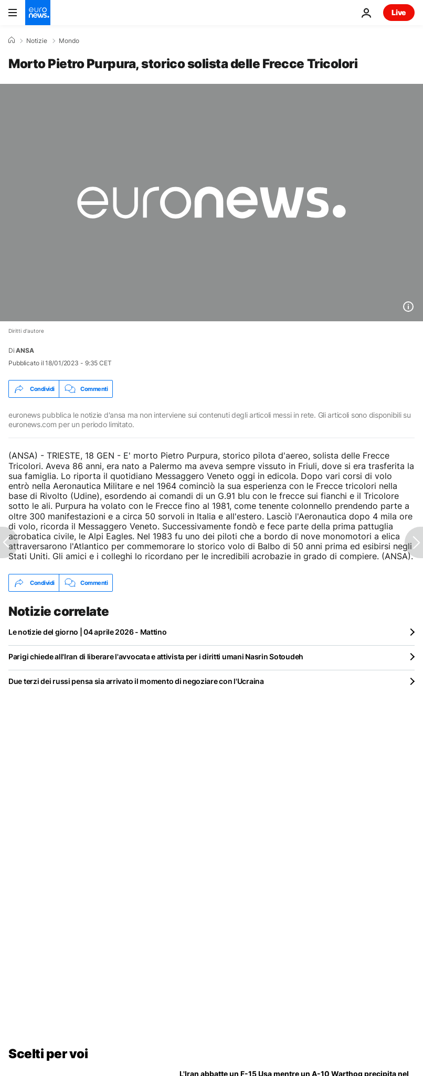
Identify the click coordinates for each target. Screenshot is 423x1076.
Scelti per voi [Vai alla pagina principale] (48, 1053)
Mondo (69, 41)
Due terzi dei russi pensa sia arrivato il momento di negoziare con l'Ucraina (136, 681)
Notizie (36, 41)
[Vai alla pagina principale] (37, 12)
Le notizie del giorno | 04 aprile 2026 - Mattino (87, 631)
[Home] (11, 40)
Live (399, 12)
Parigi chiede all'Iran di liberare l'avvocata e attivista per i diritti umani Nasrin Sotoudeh (155, 656)
